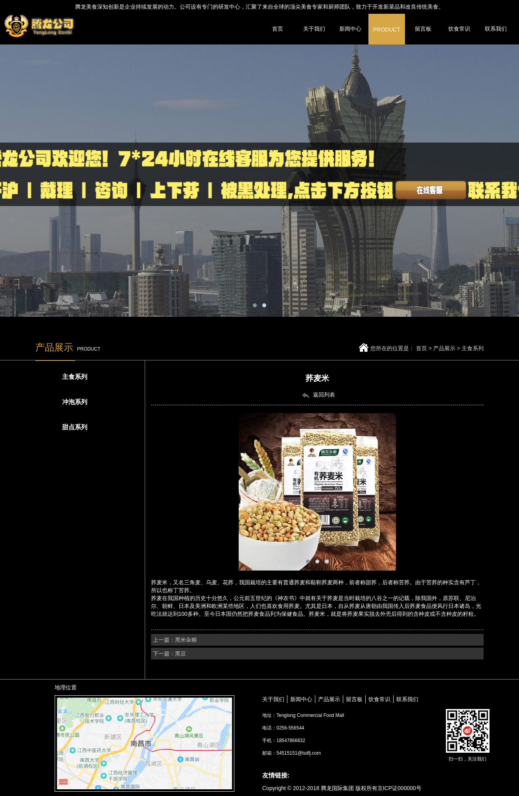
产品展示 (444, 348)
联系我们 (407, 699)
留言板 (354, 699)
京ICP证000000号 (399, 788)
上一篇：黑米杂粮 (175, 640)
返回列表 (317, 395)
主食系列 (473, 348)
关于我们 (273, 699)
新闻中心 (301, 699)
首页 (421, 348)
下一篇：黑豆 (169, 653)
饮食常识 (379, 699)
